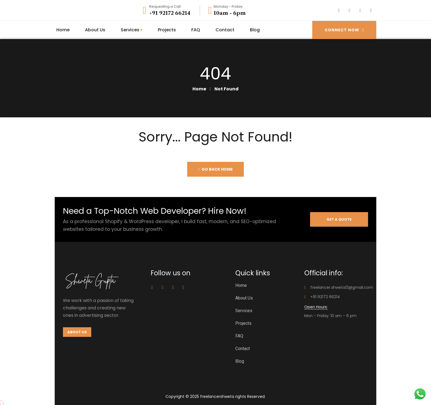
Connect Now (344, 30)
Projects (243, 323)
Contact (242, 348)
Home (199, 89)
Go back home (215, 169)
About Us (244, 298)
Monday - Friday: (228, 6)
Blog (239, 361)
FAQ (239, 336)
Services (243, 310)
